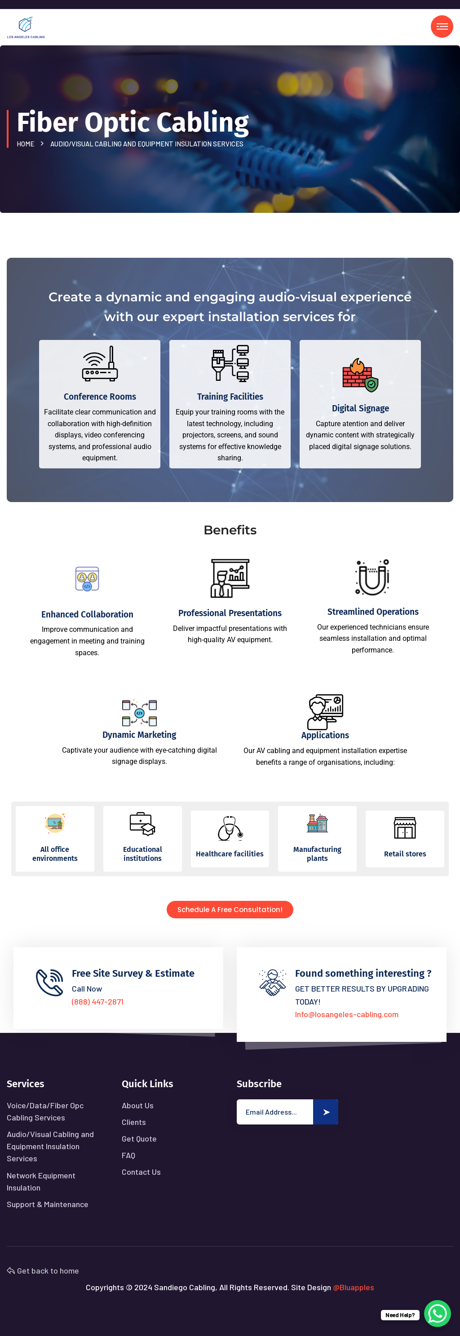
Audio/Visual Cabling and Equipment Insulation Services (50, 1146)
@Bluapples (353, 1287)
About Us (138, 1105)
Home (27, 144)
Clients (134, 1122)
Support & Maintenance (47, 1204)
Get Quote (139, 1138)
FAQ (128, 1155)
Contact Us (141, 1172)
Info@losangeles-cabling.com (346, 1014)
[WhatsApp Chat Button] (437, 1313)
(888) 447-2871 (98, 1001)
